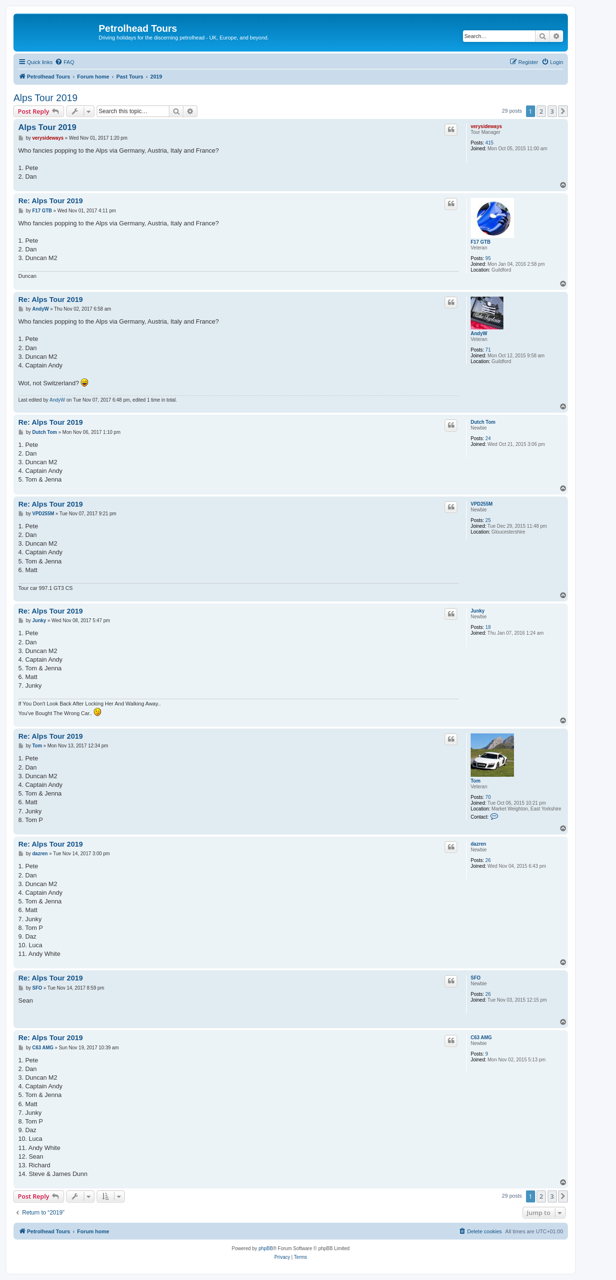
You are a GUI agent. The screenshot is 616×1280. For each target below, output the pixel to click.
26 (488, 860)
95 (488, 258)
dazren (478, 844)
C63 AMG (481, 1037)
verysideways (486, 126)
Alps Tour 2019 (45, 97)
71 (488, 350)
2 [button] (541, 111)
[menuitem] (64, 62)
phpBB (265, 1248)
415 (490, 142)
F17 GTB (480, 242)
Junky (478, 611)
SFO (476, 977)
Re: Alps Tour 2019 (50, 200)
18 (488, 627)
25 (488, 520)
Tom (475, 781)
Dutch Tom (483, 422)
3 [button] (552, 111)
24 (488, 438)
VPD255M (482, 504)
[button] (563, 111)
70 (488, 797)
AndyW (479, 333)
